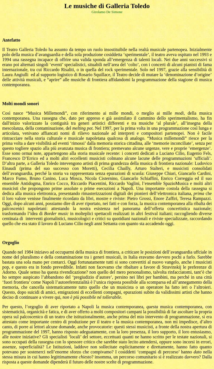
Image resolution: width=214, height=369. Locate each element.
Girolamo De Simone (106, 12)
